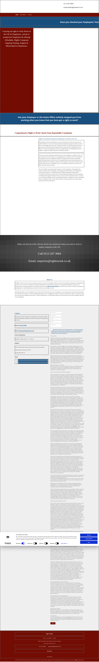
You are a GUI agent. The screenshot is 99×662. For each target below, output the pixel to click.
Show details (64, 659)
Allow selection (88, 654)
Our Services (23, 15)
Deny (89, 658)
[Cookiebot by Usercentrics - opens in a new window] (8, 660)
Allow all (89, 651)
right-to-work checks (52, 286)
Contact (30, 15)
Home (16, 15)
